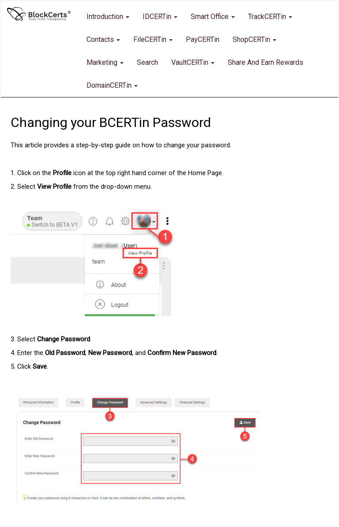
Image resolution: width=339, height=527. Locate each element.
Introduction (108, 16)
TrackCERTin (270, 16)
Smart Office (213, 16)
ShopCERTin (254, 39)
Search (147, 62)
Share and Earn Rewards (265, 62)
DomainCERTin (112, 85)
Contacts (103, 39)
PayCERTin (202, 39)
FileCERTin (153, 39)
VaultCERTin (193, 62)
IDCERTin (160, 16)
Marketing (105, 62)
